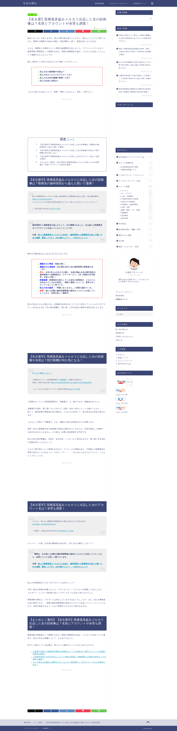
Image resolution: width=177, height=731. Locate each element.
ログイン (121, 355)
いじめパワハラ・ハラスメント (135, 175)
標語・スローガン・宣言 (135, 246)
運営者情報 (99, 3)
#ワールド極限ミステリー (42, 373)
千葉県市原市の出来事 (136, 199)
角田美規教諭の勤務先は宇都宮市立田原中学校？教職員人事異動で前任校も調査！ (135, 90)
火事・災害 (136, 207)
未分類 (135, 241)
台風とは (119, 340)
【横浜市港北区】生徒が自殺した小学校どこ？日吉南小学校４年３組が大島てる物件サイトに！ (135, 78)
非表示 (70, 140)
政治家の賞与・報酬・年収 (135, 229)
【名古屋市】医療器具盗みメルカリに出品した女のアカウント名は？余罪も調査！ (69, 157)
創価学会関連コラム (136, 170)
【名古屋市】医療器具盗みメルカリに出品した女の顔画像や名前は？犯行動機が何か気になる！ (69, 151)
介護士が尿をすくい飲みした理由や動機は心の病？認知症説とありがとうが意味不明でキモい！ (135, 38)
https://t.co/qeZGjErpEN (60, 382)
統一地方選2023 (122, 329)
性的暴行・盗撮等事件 (136, 204)
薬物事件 (136, 213)
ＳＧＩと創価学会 (135, 162)
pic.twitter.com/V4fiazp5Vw (81, 382)
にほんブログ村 (121, 395)
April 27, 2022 (74, 389)
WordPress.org (124, 364)
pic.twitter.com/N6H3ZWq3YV (44, 524)
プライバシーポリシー (119, 3)
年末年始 (135, 223)
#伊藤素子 (63, 380)
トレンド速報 (32, 14)
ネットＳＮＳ (136, 193)
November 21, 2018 (66, 531)
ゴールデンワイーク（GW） (135, 181)
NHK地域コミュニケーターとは (135, 157)
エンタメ (136, 191)
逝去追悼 (136, 218)
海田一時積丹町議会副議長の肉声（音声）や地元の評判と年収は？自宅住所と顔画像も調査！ (135, 51)
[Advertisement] (67, 117)
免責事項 (45, 728)
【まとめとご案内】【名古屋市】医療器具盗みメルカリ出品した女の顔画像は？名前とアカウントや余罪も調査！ (69, 163)
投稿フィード (123, 358)
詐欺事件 (136, 215)
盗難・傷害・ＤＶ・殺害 (136, 210)
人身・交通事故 (136, 196)
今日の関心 (30, 3)
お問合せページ (139, 3)
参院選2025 (120, 333)
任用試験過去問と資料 (136, 167)
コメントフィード (125, 361)
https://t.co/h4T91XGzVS (42, 199)
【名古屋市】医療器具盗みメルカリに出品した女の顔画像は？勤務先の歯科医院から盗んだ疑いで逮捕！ (69, 145)
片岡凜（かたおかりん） (125, 336)
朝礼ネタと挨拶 (135, 235)
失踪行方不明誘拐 (136, 202)
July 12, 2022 (55, 209)
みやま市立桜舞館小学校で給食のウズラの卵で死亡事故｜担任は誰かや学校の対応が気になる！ (135, 65)
